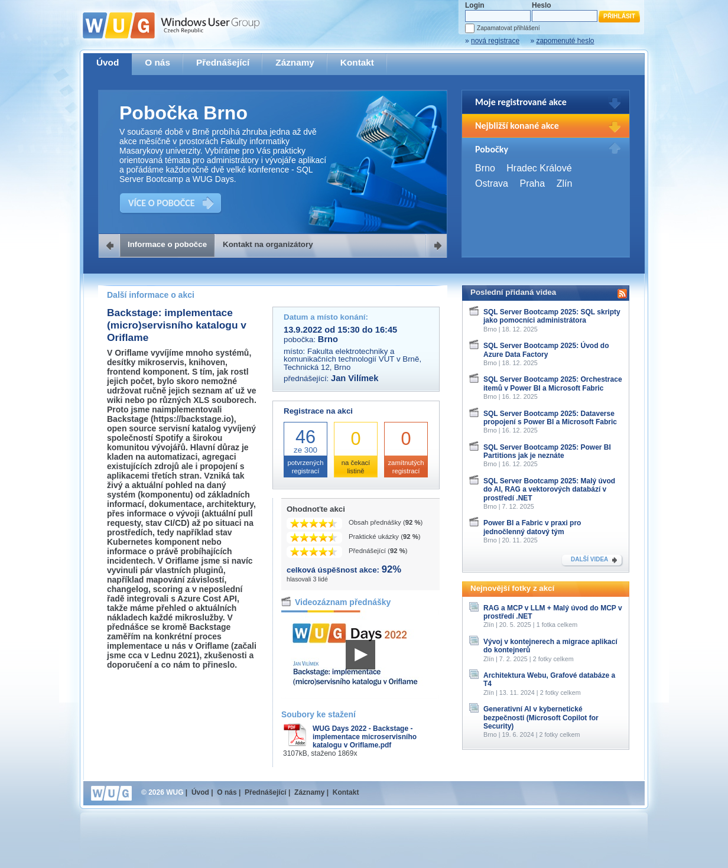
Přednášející (222, 62)
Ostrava (491, 183)
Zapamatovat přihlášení (508, 28)
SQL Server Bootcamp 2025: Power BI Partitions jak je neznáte (547, 451)
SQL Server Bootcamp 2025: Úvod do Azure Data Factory (546, 350)
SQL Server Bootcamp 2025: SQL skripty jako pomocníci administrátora (551, 316)
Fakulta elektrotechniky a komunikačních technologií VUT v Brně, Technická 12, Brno (352, 359)
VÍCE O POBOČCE (161, 203)
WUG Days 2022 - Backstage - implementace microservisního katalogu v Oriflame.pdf (365, 736)
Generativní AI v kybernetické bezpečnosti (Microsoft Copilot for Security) (541, 717)
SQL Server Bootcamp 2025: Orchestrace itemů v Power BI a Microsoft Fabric (552, 383)
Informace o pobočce (167, 244)
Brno (485, 168)
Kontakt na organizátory (268, 244)
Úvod (107, 62)
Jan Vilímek (354, 378)
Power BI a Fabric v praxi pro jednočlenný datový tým (532, 527)
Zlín (565, 183)
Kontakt (357, 62)
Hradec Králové (538, 168)
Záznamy (294, 62)
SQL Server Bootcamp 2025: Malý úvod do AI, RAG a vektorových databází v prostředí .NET (549, 489)
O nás (157, 62)
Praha (532, 183)
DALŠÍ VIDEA (589, 559)
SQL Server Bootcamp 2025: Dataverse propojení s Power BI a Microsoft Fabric (550, 417)
